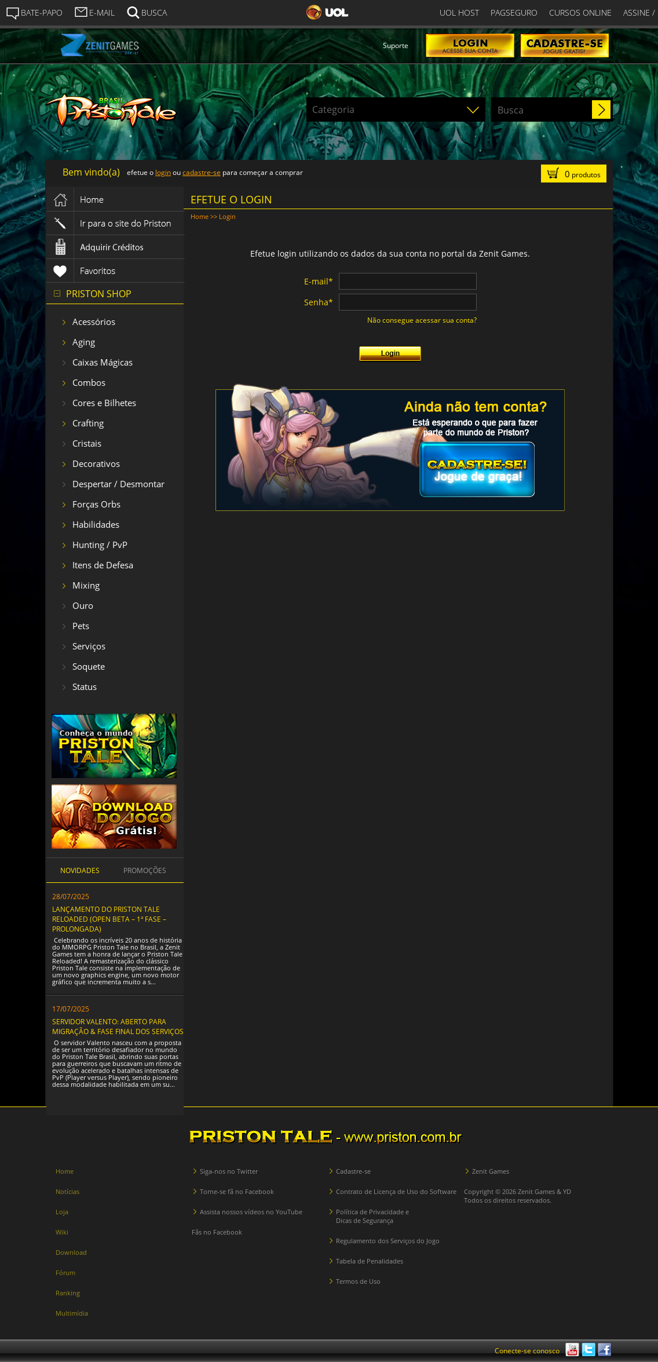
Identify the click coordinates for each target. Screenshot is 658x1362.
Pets (80, 625)
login (163, 172)
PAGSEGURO (514, 12)
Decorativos (96, 463)
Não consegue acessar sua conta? (422, 320)
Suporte (395, 45)
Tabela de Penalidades (369, 1261)
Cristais (86, 443)
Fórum (65, 1272)
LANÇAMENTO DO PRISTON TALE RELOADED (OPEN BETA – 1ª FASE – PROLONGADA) (109, 919)
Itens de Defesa (102, 565)
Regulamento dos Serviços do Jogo (388, 1240)
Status (84, 686)
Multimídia (72, 1313)
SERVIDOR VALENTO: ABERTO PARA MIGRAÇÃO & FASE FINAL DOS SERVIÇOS (118, 1026)
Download (71, 1252)
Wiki (62, 1232)
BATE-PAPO (34, 13)
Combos (88, 382)
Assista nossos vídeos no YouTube (251, 1211)
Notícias (67, 1191)
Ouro (82, 605)
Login (227, 216)
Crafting (88, 423)
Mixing (86, 585)
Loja (62, 1211)
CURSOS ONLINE (580, 12)
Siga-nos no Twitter (229, 1171)
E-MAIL (94, 12)
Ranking (68, 1292)
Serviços (88, 646)
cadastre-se (201, 172)
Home (200, 216)
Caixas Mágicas (102, 362)
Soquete (88, 666)
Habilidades (95, 524)
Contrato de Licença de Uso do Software (396, 1191)
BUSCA (146, 12)
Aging (83, 342)
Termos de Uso (358, 1281)
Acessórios (93, 321)
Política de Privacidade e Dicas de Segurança (372, 1216)
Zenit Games (490, 1171)
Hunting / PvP (99, 544)
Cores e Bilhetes (104, 402)
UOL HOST (459, 12)
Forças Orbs (96, 504)
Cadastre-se (353, 1171)
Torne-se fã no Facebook (237, 1191)
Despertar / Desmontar (118, 484)
